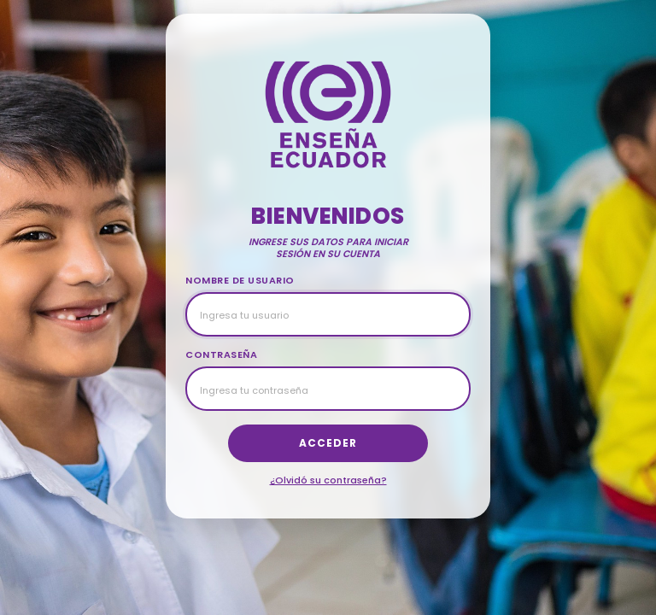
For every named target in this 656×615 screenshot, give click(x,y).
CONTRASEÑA (221, 354)
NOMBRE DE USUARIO (240, 280)
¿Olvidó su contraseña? (328, 480)
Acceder (328, 443)
